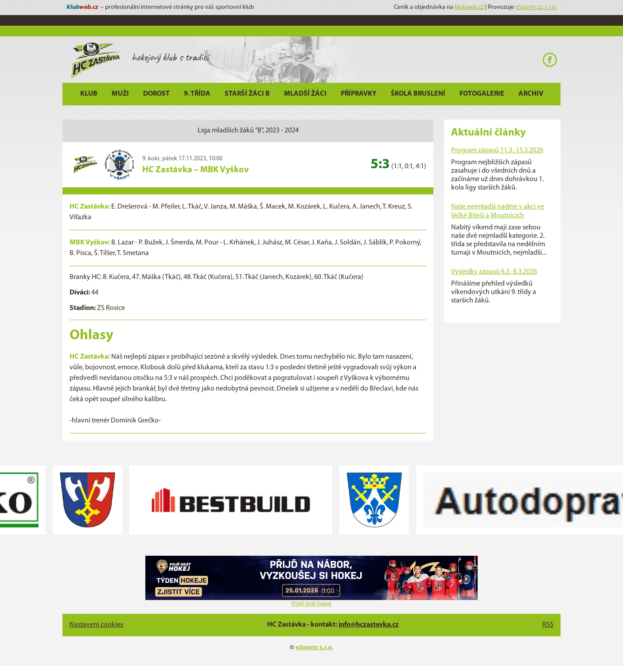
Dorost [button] (156, 93)
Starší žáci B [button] (247, 93)
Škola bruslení (418, 93)
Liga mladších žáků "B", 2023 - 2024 (248, 130)
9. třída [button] (197, 93)
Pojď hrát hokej (311, 603)
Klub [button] (88, 93)
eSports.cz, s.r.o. (536, 7)
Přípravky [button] (359, 93)
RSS (547, 624)
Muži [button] (120, 93)
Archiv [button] (530, 93)
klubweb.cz (469, 7)
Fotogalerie (481, 93)
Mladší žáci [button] (305, 93)
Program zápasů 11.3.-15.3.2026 (497, 150)
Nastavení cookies (96, 624)
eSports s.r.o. (314, 647)
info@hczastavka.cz (369, 624)
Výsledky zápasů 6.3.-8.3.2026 (494, 271)
